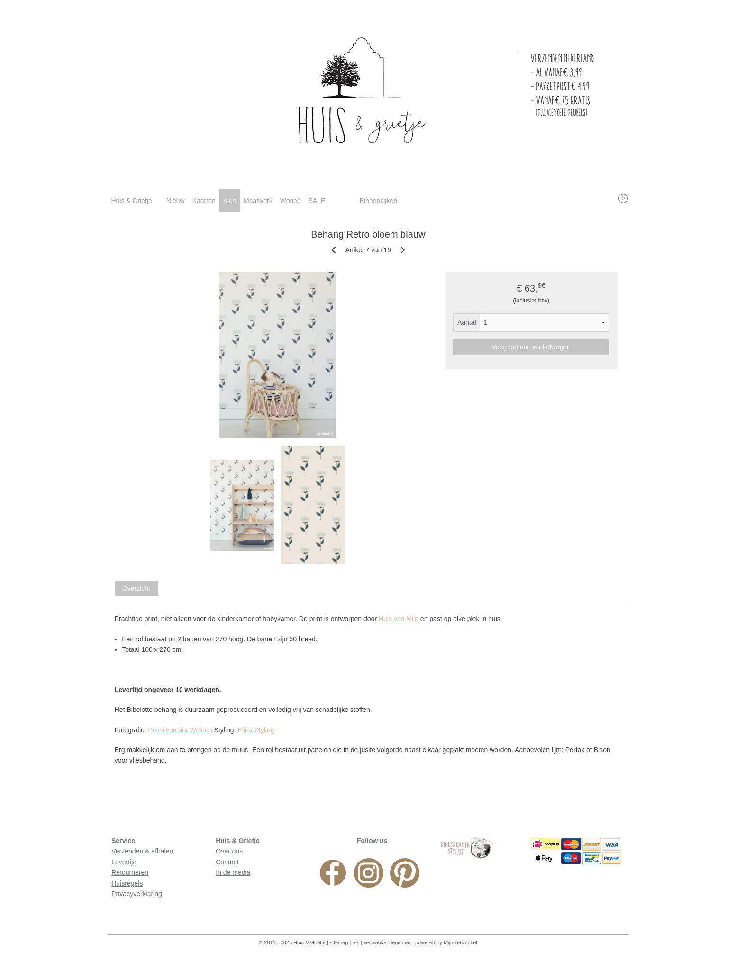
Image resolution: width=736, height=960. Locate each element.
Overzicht (136, 588)
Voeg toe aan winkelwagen (531, 347)
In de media (233, 872)
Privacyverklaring (136, 894)
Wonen (290, 200)
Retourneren (129, 872)
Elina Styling (255, 730)
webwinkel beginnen (386, 942)
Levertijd (123, 862)
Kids (229, 200)
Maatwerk (258, 200)
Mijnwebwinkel (460, 942)
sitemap (339, 942)
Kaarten (204, 200)
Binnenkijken (378, 200)
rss (355, 942)
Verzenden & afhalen (142, 851)
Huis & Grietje (131, 200)
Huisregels (127, 883)
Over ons (229, 851)
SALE (317, 200)
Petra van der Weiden (180, 730)
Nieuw (175, 200)
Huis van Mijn (398, 618)
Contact (227, 862)
